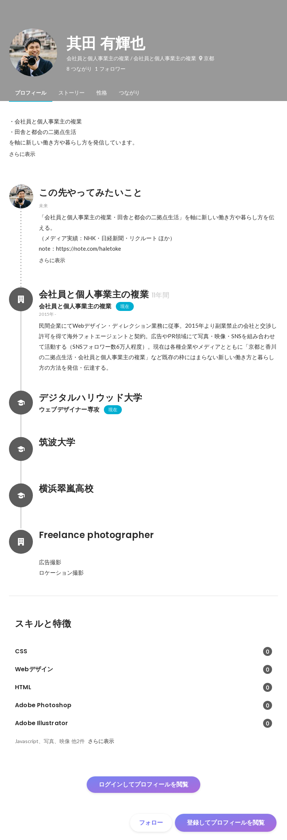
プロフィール (30, 93)
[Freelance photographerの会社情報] (21, 542)
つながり (129, 93)
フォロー (151, 822)
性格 (101, 93)
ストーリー (71, 93)
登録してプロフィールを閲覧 (226, 822)
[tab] (30, 93)
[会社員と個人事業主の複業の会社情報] (21, 299)
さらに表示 (22, 154)
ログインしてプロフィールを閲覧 (143, 784)
